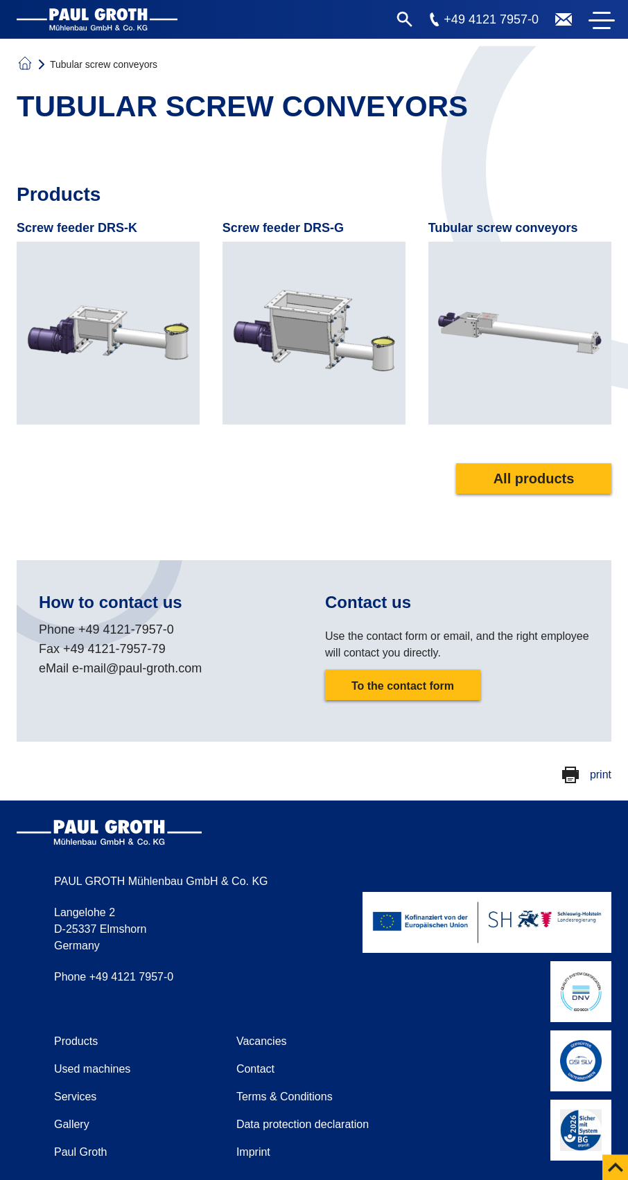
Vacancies (261, 1041)
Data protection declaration (302, 1124)
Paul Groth (80, 1152)
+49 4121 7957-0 (491, 19)
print (600, 774)
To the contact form (402, 686)
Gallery (71, 1124)
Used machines (92, 1069)
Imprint (253, 1152)
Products (76, 1041)
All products (534, 478)
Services (75, 1096)
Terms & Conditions (284, 1096)
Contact (255, 1069)
